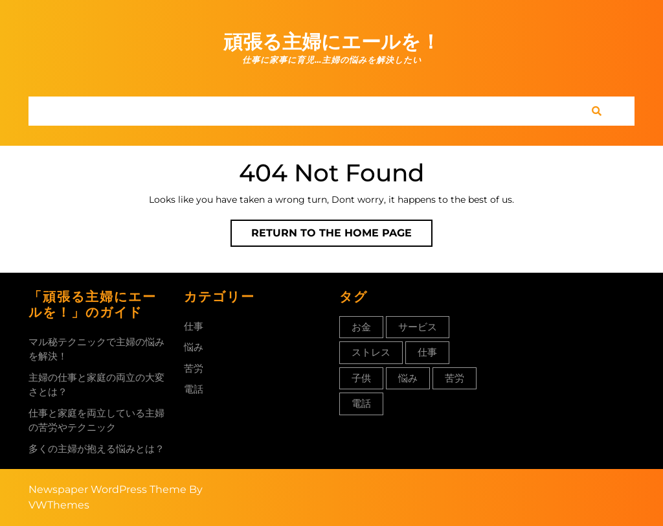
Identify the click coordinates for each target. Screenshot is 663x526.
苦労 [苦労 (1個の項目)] (454, 378)
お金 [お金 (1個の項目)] (361, 327)
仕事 (193, 326)
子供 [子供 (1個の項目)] (361, 378)
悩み (193, 347)
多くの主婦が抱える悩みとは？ (96, 448)
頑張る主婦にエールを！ (331, 41)
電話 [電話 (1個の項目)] (361, 403)
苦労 (193, 368)
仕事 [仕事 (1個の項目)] (427, 352)
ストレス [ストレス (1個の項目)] (371, 352)
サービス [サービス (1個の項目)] (417, 327)
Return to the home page (342, 236)
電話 (193, 389)
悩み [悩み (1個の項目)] (408, 378)
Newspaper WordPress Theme (107, 489)
